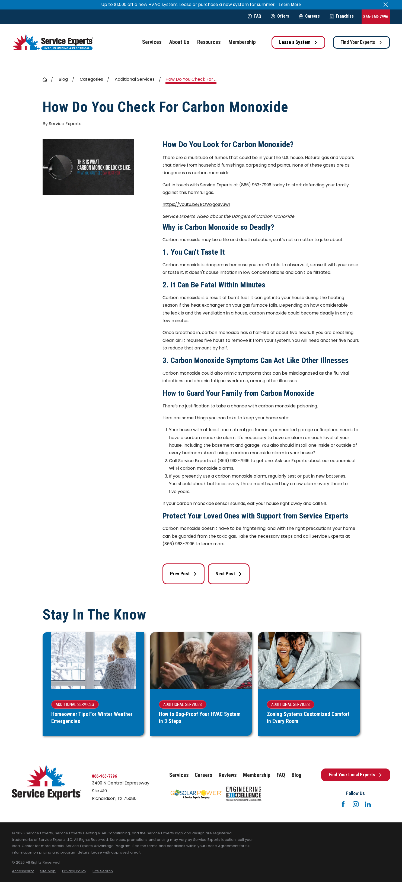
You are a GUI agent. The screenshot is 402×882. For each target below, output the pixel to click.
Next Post (228, 573)
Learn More (290, 4)
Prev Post (183, 573)
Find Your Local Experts (355, 774)
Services (179, 775)
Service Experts (328, 536)
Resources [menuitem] (209, 42)
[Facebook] (343, 804)
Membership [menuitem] (242, 42)
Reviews (228, 775)
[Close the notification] (386, 4)
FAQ (254, 16)
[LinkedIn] (368, 804)
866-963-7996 (375, 16)
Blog (296, 775)
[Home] (52, 42)
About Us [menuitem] (179, 42)
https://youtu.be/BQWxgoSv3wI (196, 204)
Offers (280, 16)
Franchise (342, 16)
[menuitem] (23, 871)
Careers (309, 16)
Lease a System (298, 42)
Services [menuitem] (151, 42)
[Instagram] (356, 804)
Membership (256, 775)
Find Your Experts (361, 42)
